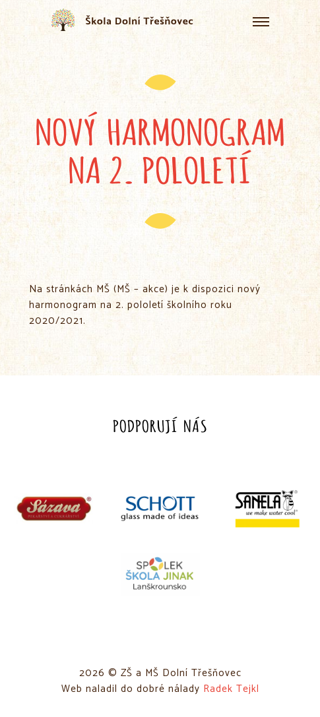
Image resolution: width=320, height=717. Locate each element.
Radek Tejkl (231, 689)
